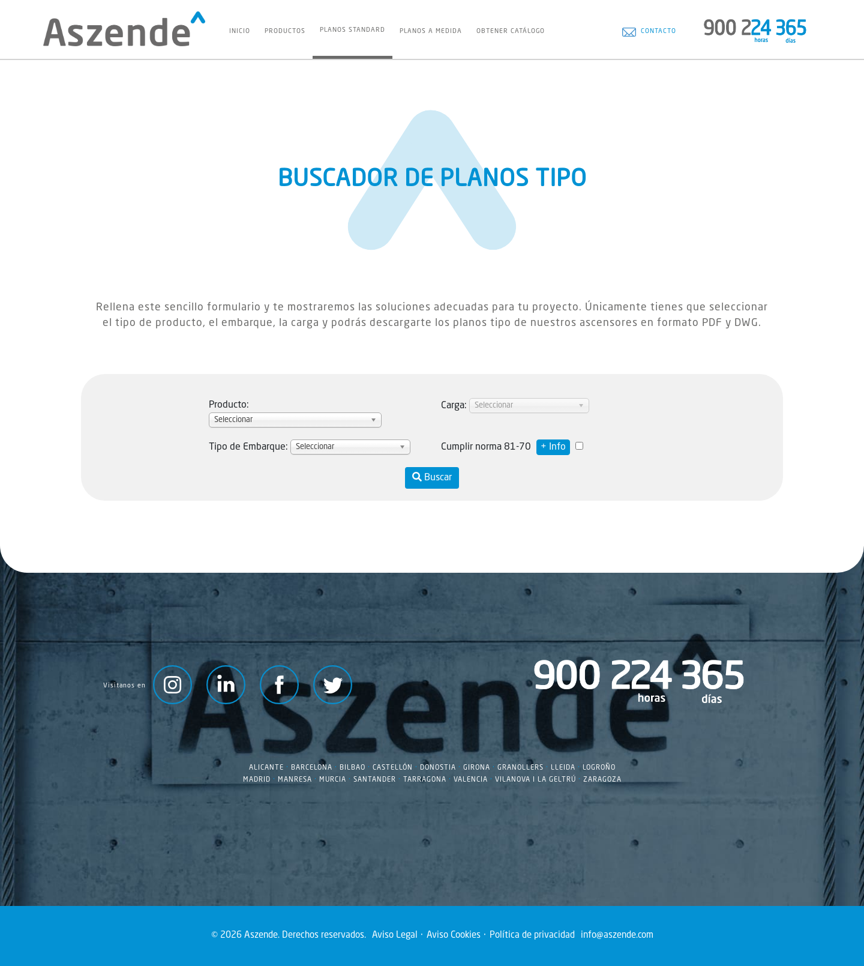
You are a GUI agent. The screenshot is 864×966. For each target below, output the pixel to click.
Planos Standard (352, 30)
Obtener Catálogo (510, 31)
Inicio (239, 31)
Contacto (649, 32)
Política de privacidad (532, 935)
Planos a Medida (431, 31)
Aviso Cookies (454, 935)
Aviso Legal (395, 935)
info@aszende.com (617, 935)
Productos (285, 31)
